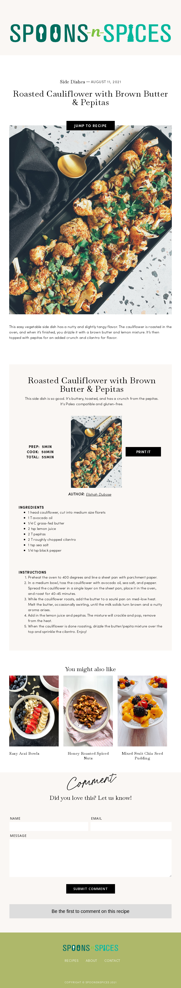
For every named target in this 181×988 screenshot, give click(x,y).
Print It (143, 451)
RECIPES (72, 960)
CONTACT (112, 960)
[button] (90, 8)
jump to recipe (90, 125)
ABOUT (92, 960)
